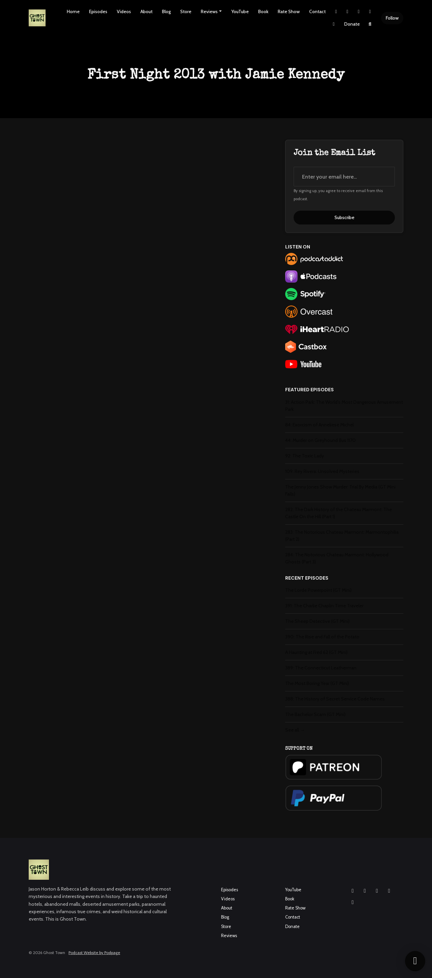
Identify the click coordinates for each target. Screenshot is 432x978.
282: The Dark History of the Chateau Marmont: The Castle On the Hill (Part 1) (338, 513)
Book (263, 11)
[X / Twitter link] (336, 11)
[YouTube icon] (377, 891)
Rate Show (289, 11)
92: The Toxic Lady (304, 456)
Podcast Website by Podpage (94, 952)
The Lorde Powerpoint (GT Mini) (318, 590)
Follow (392, 18)
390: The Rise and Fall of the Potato (322, 637)
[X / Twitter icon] (389, 891)
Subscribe (344, 217)
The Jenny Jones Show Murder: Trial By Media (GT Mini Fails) (340, 490)
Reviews (209, 11)
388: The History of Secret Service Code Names (335, 699)
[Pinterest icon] (352, 902)
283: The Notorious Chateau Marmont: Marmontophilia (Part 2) (342, 535)
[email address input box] (344, 176)
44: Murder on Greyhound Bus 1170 (320, 440)
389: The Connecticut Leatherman (320, 668)
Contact (317, 11)
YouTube (240, 11)
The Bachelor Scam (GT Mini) (315, 714)
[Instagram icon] (352, 891)
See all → (295, 730)
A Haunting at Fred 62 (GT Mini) (316, 652)
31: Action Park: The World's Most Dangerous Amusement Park (344, 405)
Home (73, 11)
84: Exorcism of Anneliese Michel (319, 425)
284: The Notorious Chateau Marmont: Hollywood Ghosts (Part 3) (336, 558)
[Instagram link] (347, 11)
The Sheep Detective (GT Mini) (317, 621)
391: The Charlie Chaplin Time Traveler (324, 606)
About (146, 11)
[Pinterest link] (334, 24)
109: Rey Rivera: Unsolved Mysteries (322, 471)
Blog (166, 11)
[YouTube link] (370, 11)
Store (185, 11)
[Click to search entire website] (370, 24)
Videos (124, 11)
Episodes (98, 11)
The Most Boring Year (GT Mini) (317, 683)
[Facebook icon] (364, 891)
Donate (352, 24)
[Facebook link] (358, 11)
